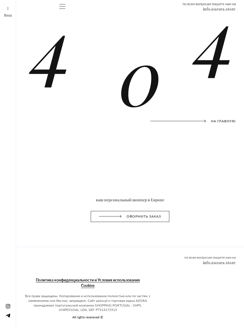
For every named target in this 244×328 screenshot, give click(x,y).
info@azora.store (219, 9)
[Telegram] (8, 315)
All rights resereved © (87, 317)
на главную (193, 121)
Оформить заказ (130, 199)
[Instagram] (8, 306)
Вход (7, 12)
